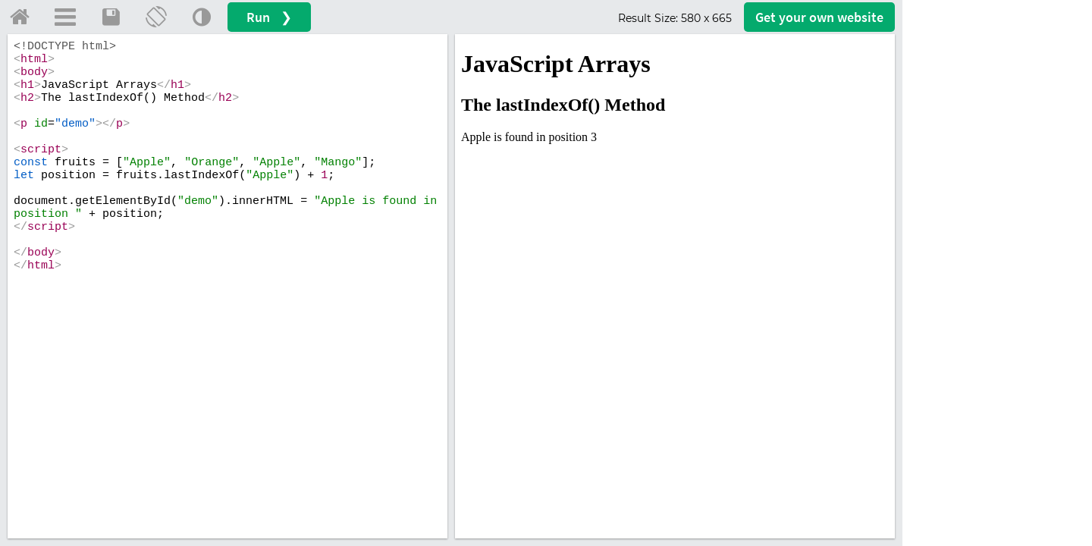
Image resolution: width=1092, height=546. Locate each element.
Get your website (819, 17)
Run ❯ (269, 17)
